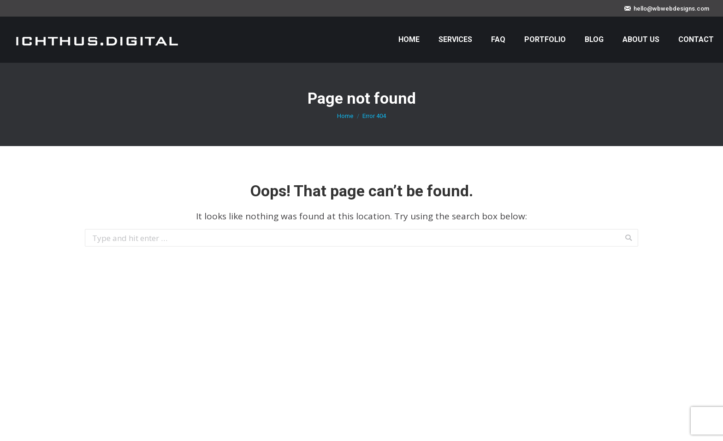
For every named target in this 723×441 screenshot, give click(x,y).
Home (345, 115)
